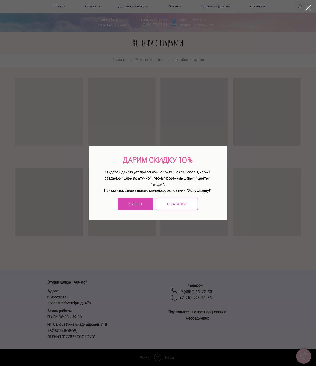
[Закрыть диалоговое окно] (308, 7)
